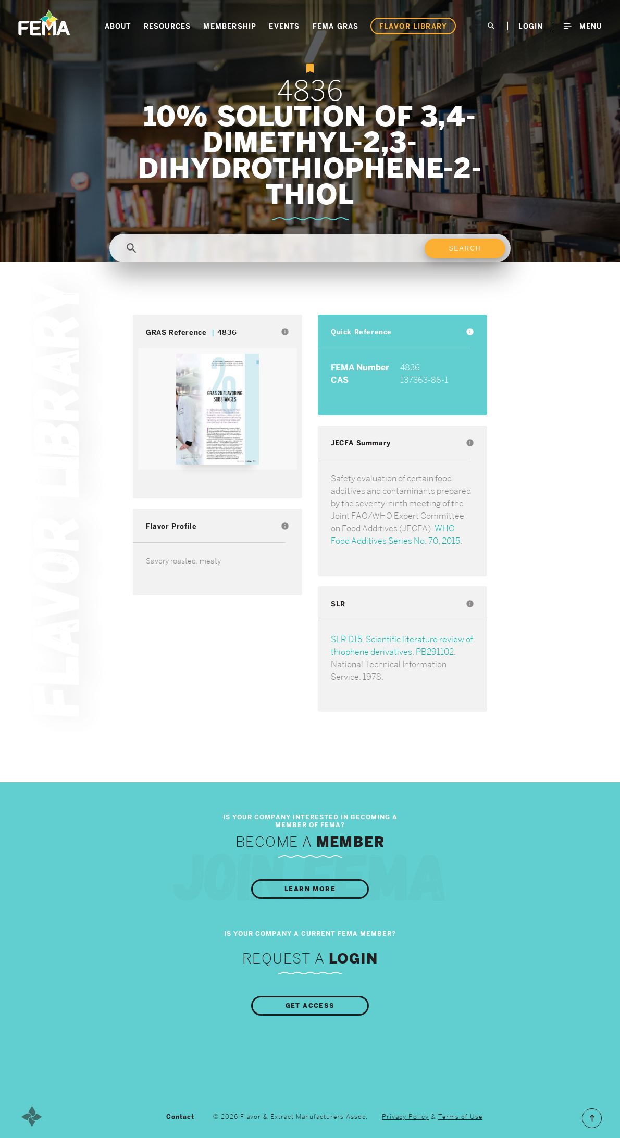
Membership (229, 26)
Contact (180, 1116)
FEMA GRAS (336, 26)
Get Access (310, 1005)
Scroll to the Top (592, 1118)
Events (284, 26)
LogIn (530, 26)
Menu (583, 26)
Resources (167, 26)
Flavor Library (413, 26)
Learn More (310, 889)
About (118, 26)
